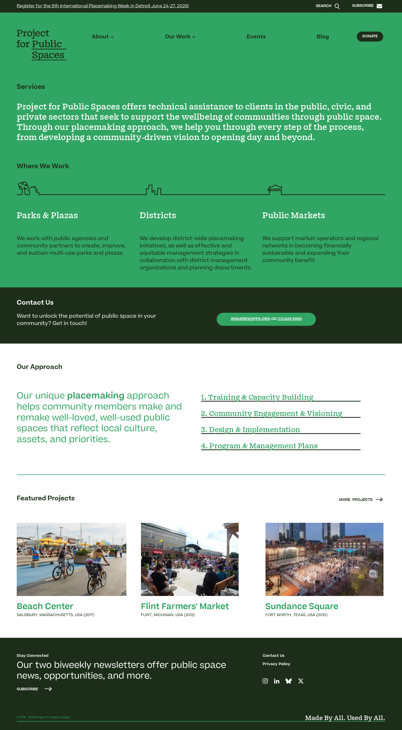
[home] (41, 44)
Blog (323, 37)
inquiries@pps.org (250, 319)
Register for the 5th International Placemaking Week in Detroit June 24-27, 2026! (103, 6)
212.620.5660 (290, 319)
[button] (103, 37)
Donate (370, 36)
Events (256, 37)
